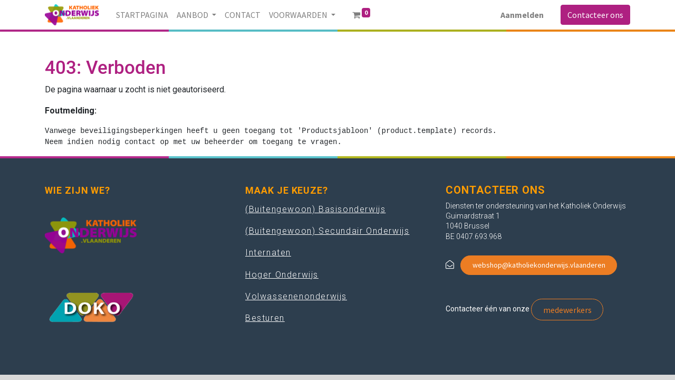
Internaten (268, 253)
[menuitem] (142, 14)
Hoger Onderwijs (282, 275)
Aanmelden (522, 15)
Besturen (265, 318)
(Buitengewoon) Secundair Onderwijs (327, 231)
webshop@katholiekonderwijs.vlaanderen (538, 265)
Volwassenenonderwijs (296, 296)
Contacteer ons (595, 15)
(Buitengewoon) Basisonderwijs (315, 209)
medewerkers (567, 310)
